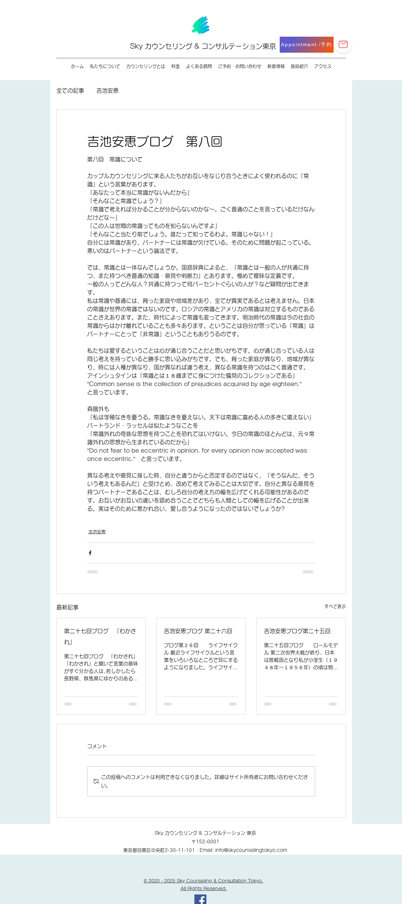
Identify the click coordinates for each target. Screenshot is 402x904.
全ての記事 (70, 90)
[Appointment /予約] (307, 45)
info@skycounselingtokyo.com (251, 850)
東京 (269, 46)
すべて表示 (335, 606)
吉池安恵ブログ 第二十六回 (198, 631)
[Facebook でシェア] (90, 553)
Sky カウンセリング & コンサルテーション (196, 46)
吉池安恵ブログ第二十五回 (297, 631)
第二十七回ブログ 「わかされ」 (100, 636)
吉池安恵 (107, 90)
